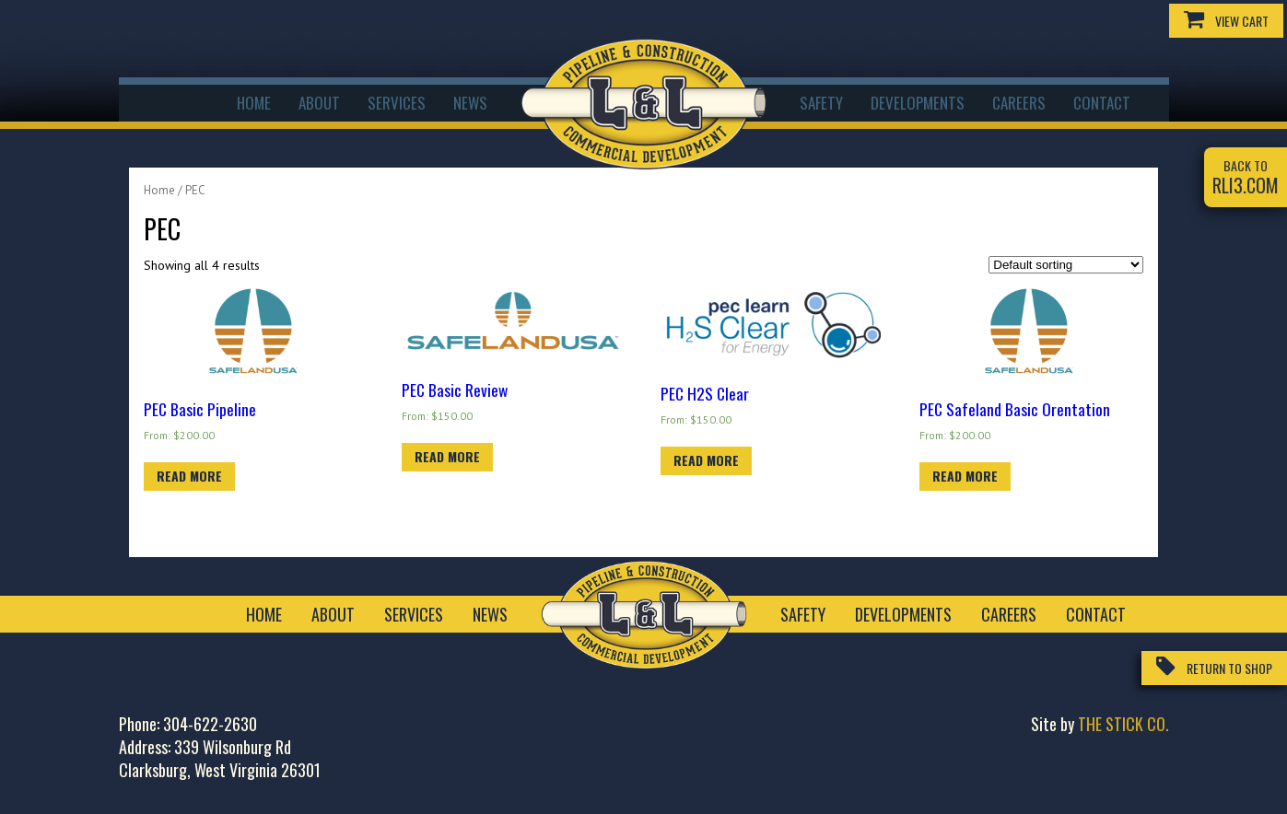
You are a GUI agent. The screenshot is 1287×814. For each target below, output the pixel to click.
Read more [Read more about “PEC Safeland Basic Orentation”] (965, 475)
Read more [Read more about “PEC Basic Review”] (447, 456)
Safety (821, 102)
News (470, 102)
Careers (1019, 102)
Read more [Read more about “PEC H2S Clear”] (706, 460)
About (319, 102)
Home (254, 102)
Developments (918, 102)
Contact (1101, 102)
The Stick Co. (1123, 724)
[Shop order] (1066, 264)
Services (397, 102)
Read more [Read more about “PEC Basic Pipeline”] (189, 475)
